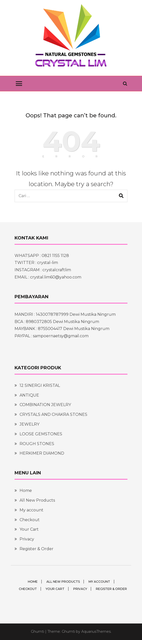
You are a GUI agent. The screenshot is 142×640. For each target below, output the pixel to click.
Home (26, 490)
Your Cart (29, 529)
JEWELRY (29, 424)
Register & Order (36, 548)
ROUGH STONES (37, 443)
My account (31, 510)
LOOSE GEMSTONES (41, 434)
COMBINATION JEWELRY (45, 404)
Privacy (27, 539)
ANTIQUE (29, 395)
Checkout (30, 519)
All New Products (37, 500)
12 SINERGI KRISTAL (40, 385)
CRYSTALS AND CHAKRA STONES (53, 414)
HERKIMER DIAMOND (42, 453)
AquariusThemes (96, 631)
